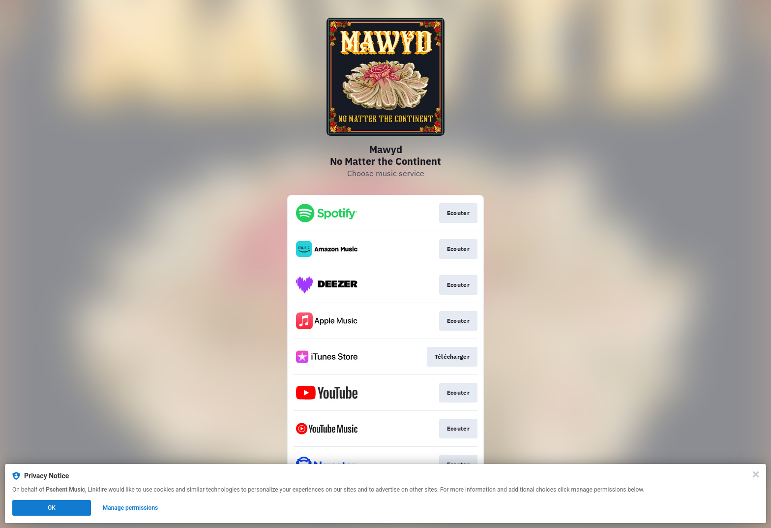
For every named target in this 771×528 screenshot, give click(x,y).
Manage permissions (130, 507)
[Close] (756, 474)
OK (52, 507)
